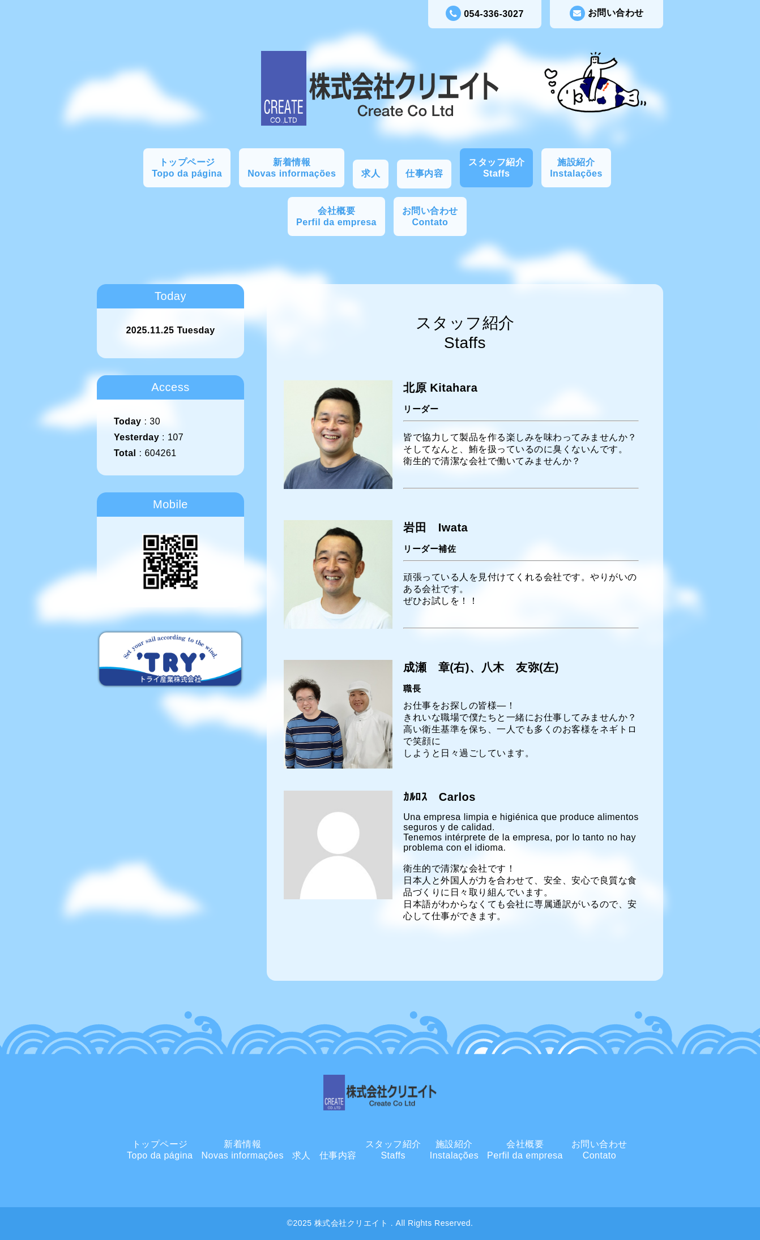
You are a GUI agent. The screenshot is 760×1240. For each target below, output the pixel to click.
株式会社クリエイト (352, 1223)
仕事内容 (424, 173)
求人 (370, 173)
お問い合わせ (607, 13)
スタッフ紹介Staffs (496, 167)
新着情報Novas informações (291, 167)
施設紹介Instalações (576, 167)
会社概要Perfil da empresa (336, 216)
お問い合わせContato (430, 216)
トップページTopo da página (187, 167)
